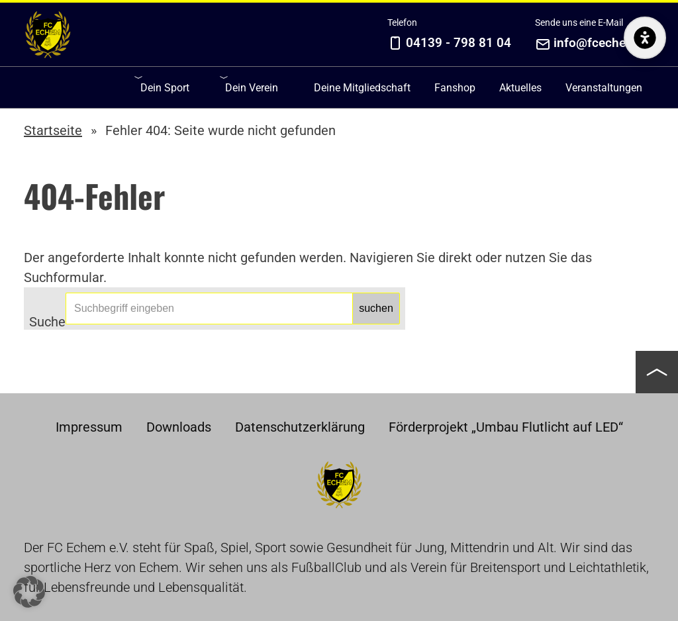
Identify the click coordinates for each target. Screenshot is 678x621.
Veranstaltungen (603, 87)
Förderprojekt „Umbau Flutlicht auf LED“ (506, 427)
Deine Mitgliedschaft (362, 87)
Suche (47, 319)
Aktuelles (520, 87)
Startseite (53, 130)
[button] (657, 372)
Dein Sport (164, 87)
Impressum (89, 427)
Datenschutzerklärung (300, 427)
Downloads (178, 427)
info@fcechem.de (604, 42)
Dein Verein (251, 87)
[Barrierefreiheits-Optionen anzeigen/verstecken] (645, 141)
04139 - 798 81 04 (458, 42)
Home (48, 34)
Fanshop (454, 87)
